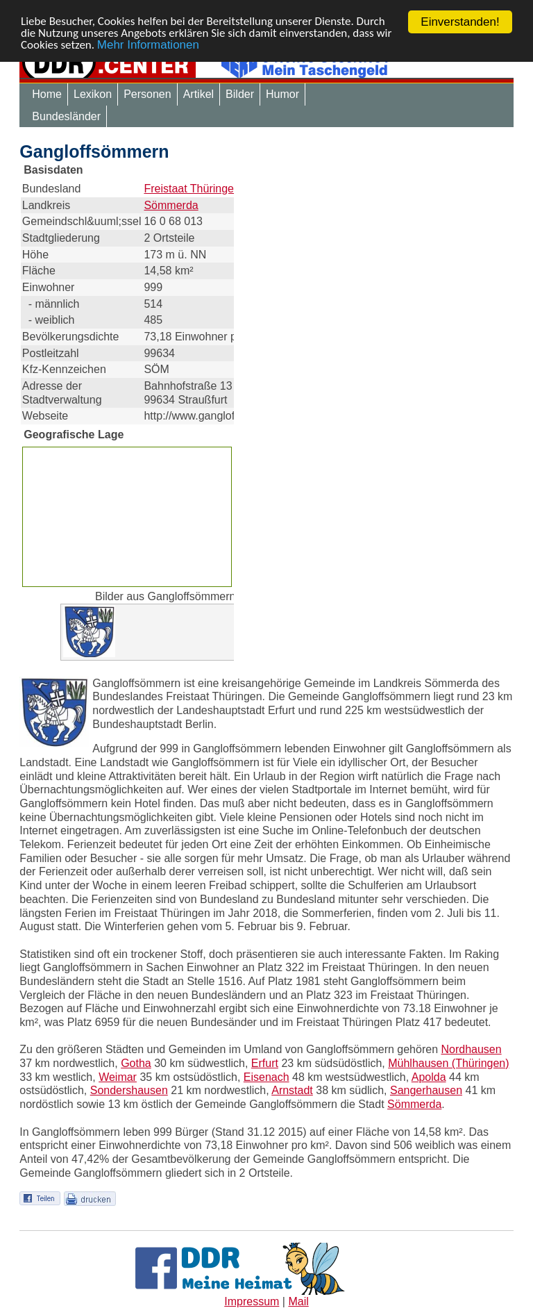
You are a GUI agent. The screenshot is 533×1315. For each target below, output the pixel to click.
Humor (282, 94)
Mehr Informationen (148, 46)
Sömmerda (171, 205)
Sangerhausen (426, 1090)
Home (47, 94)
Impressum (251, 1301)
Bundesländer (66, 116)
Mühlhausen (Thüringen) (448, 1063)
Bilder (240, 94)
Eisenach (266, 1077)
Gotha (136, 1063)
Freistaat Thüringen (191, 189)
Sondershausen (129, 1090)
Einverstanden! (460, 21)
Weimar (118, 1077)
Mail (298, 1301)
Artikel (198, 94)
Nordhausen (471, 1049)
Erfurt (264, 1063)
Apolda (429, 1077)
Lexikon (93, 94)
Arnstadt (292, 1090)
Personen (147, 94)
